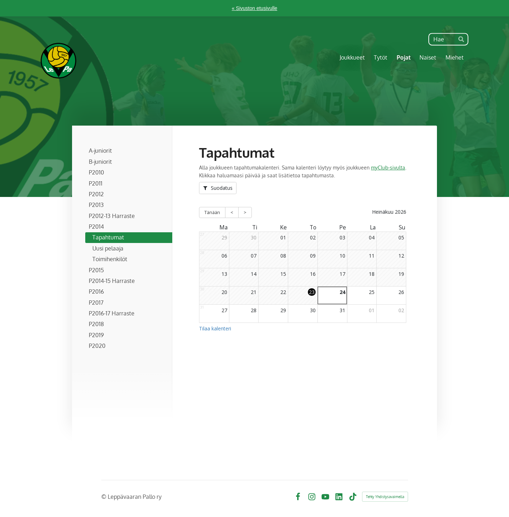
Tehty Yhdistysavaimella (385, 497)
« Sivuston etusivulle (255, 8)
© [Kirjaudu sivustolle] (104, 496)
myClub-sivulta (388, 167)
